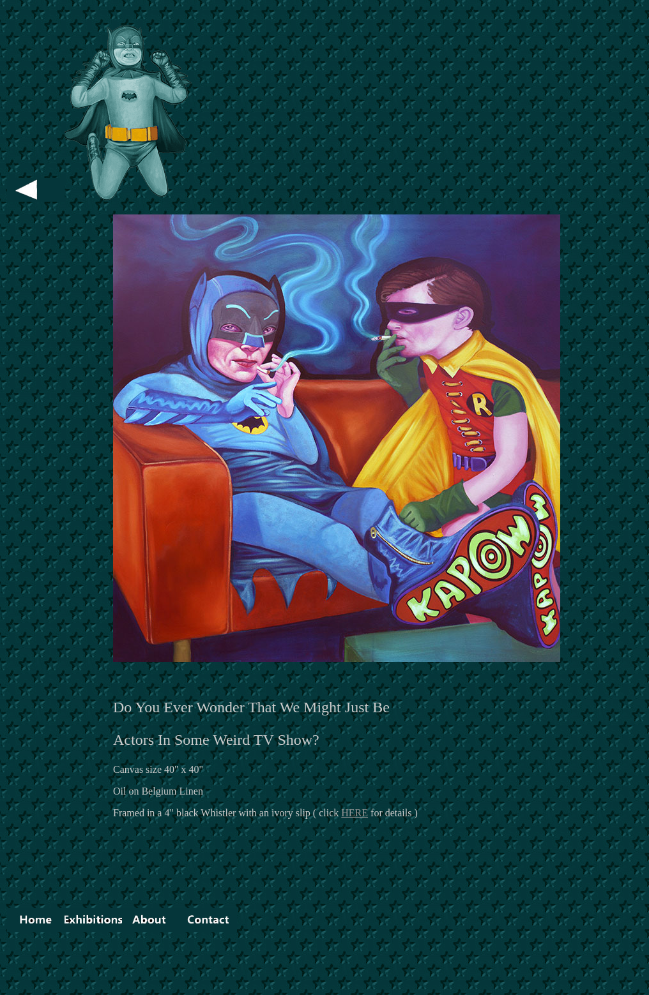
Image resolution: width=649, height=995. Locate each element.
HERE (354, 812)
